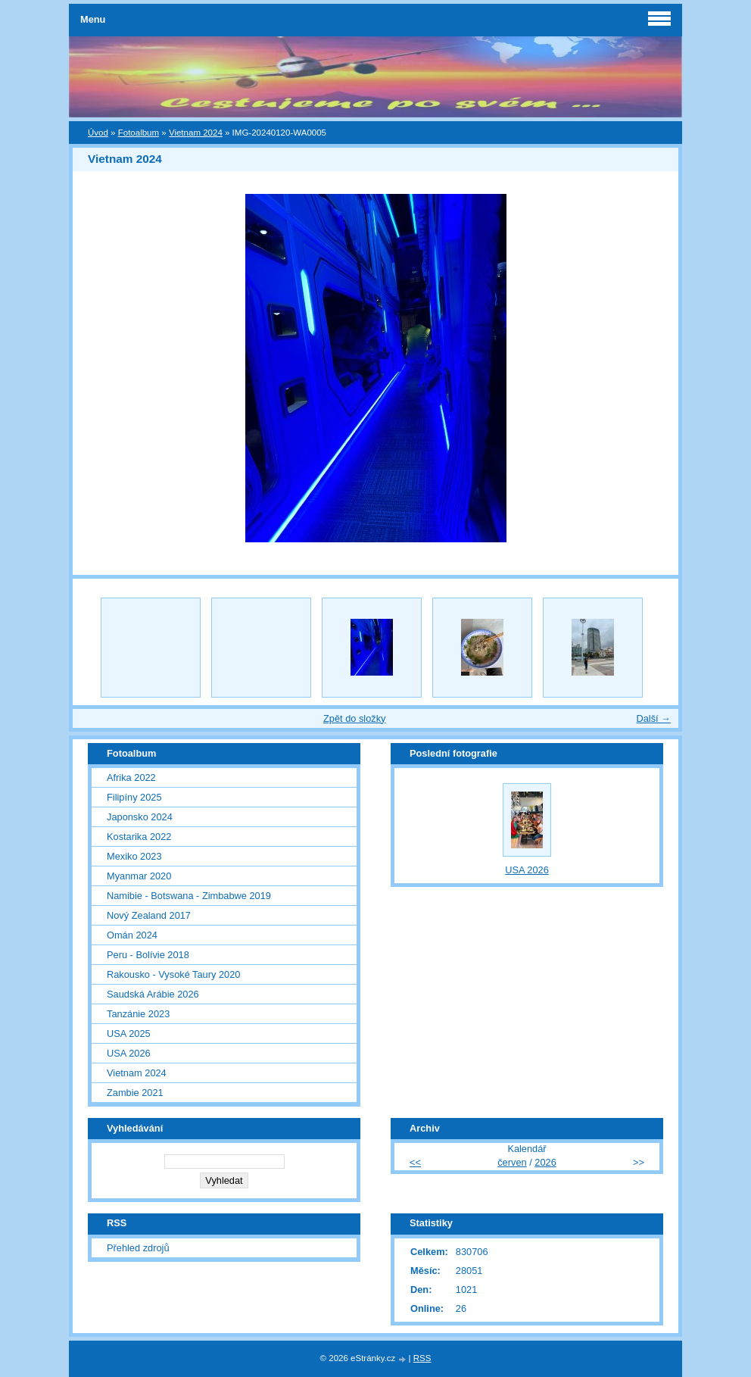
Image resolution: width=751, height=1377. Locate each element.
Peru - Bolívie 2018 (148, 954)
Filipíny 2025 (134, 797)
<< (415, 1162)
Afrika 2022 (131, 777)
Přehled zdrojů (138, 1248)
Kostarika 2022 (139, 836)
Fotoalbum (138, 132)
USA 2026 (129, 1053)
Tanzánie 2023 (138, 1013)
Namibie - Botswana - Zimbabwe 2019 (189, 895)
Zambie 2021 (135, 1092)
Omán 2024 (132, 935)
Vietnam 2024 (196, 132)
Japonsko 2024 (140, 817)
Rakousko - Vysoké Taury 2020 (173, 974)
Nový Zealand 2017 (149, 915)
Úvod (98, 132)
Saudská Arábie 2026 (153, 994)
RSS (422, 1358)
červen (511, 1162)
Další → (653, 718)
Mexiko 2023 (134, 856)
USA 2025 (129, 1033)
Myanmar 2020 (139, 876)
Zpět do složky (354, 718)
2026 (545, 1162)
